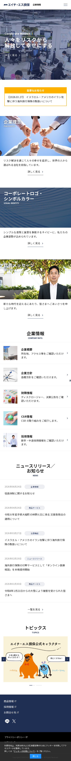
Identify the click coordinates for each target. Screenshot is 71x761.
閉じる (35, 756)
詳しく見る (34, 171)
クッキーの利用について (24, 751)
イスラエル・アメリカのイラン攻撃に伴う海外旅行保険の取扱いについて (35, 99)
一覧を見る (34, 609)
